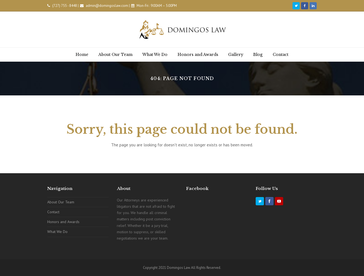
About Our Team (60, 202)
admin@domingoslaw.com (107, 5)
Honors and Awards (63, 221)
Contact (53, 211)
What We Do (57, 231)
